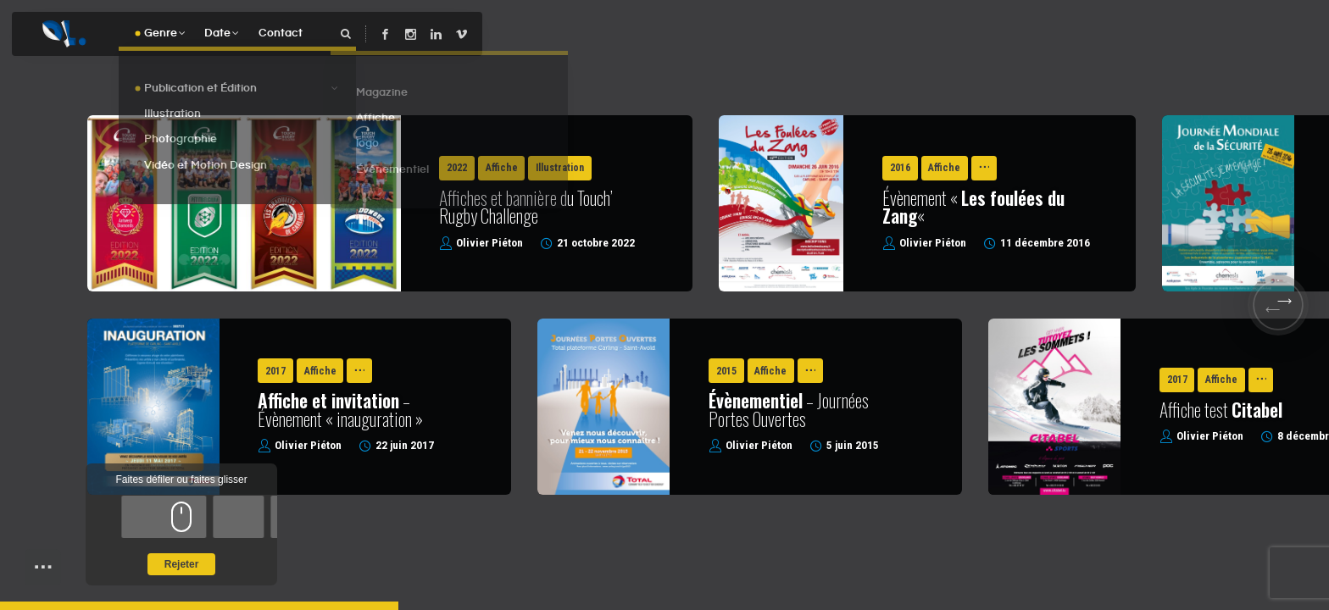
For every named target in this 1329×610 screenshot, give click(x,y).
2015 (726, 371)
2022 (457, 168)
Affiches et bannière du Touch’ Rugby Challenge (526, 207)
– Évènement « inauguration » (340, 409)
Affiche (502, 168)
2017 (275, 371)
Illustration (560, 168)
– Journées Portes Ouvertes (789, 409)
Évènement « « (973, 207)
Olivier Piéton (489, 242)
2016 (900, 168)
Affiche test (1220, 411)
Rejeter (181, 564)
